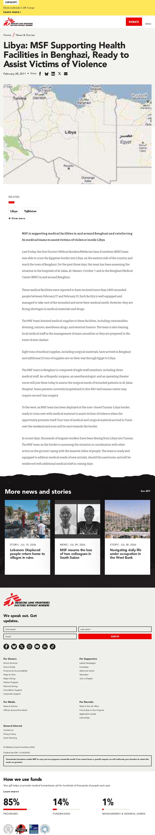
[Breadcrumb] (77, 34)
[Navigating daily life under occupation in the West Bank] (127, 537)
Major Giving (9, 678)
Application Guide (87, 714)
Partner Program (10, 682)
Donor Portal (9, 667)
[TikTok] (52, 647)
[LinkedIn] (45, 647)
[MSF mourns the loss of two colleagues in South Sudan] (77, 537)
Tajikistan (30, 211)
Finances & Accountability (15, 670)
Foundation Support (12, 690)
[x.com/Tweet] (22, 647)
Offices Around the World (15, 710)
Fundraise (84, 667)
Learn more (11, 12)
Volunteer (83, 674)
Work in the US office (89, 706)
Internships (84, 717)
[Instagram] (29, 647)
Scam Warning (10, 737)
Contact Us (8, 730)
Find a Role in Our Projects (91, 710)
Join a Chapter (86, 678)
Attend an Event (86, 670)
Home (7, 35)
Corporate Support (12, 693)
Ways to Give (9, 674)
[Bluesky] (14, 647)
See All (145, 491)
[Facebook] (6, 647)
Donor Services (10, 663)
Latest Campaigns (87, 663)
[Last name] (115, 629)
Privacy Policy (9, 734)
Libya (13, 211)
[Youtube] (37, 647)
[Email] (40, 636)
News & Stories (25, 35)
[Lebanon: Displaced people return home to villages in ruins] (27, 537)
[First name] (40, 629)
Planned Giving (10, 686)
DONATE (134, 22)
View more (18, 218)
